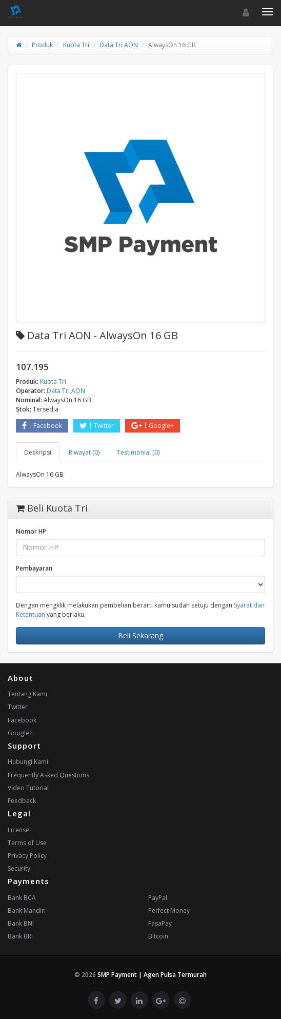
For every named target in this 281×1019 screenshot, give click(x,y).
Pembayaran (34, 568)
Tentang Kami (27, 694)
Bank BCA (22, 897)
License (18, 830)
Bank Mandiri (27, 910)
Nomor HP (31, 531)
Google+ (152, 425)
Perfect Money (169, 910)
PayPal (157, 897)
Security (19, 868)
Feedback (22, 800)
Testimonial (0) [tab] (138, 452)
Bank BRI (20, 936)
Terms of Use (27, 842)
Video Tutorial (28, 787)
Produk (42, 45)
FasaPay (160, 923)
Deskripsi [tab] (37, 452)
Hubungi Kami (28, 761)
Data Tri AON (118, 45)
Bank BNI (21, 923)
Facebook (42, 425)
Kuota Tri (76, 45)
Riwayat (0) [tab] (84, 452)
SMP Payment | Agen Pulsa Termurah (152, 974)
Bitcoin (158, 936)
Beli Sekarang (140, 635)
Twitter (96, 425)
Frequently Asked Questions (48, 775)
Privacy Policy (27, 855)
